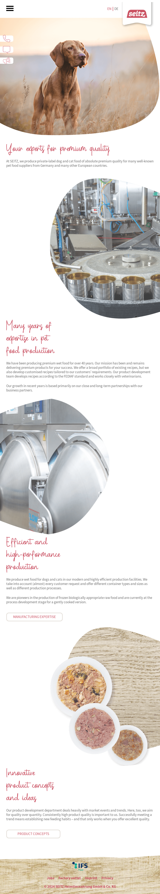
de (116, 9)
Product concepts (33, 834)
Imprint (91, 878)
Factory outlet (70, 878)
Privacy (107, 878)
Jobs (50, 878)
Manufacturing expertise (34, 617)
